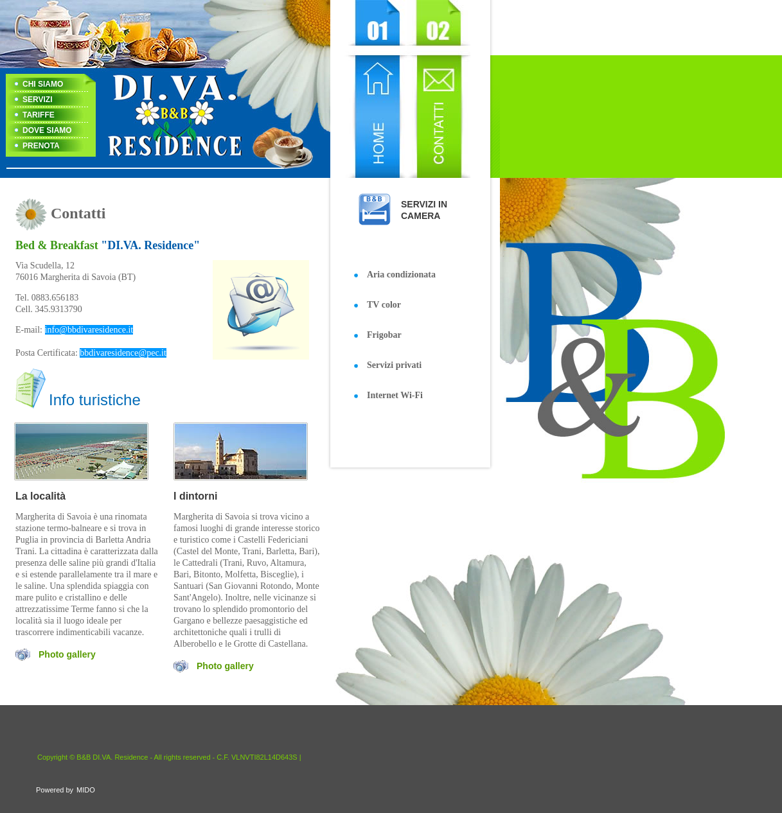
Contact (438, 89)
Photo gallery (67, 654)
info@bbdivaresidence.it (89, 330)
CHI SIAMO (42, 84)
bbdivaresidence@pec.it (123, 353)
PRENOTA (41, 145)
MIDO (85, 790)
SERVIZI (37, 99)
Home (375, 89)
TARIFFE (38, 114)
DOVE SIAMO (47, 130)
